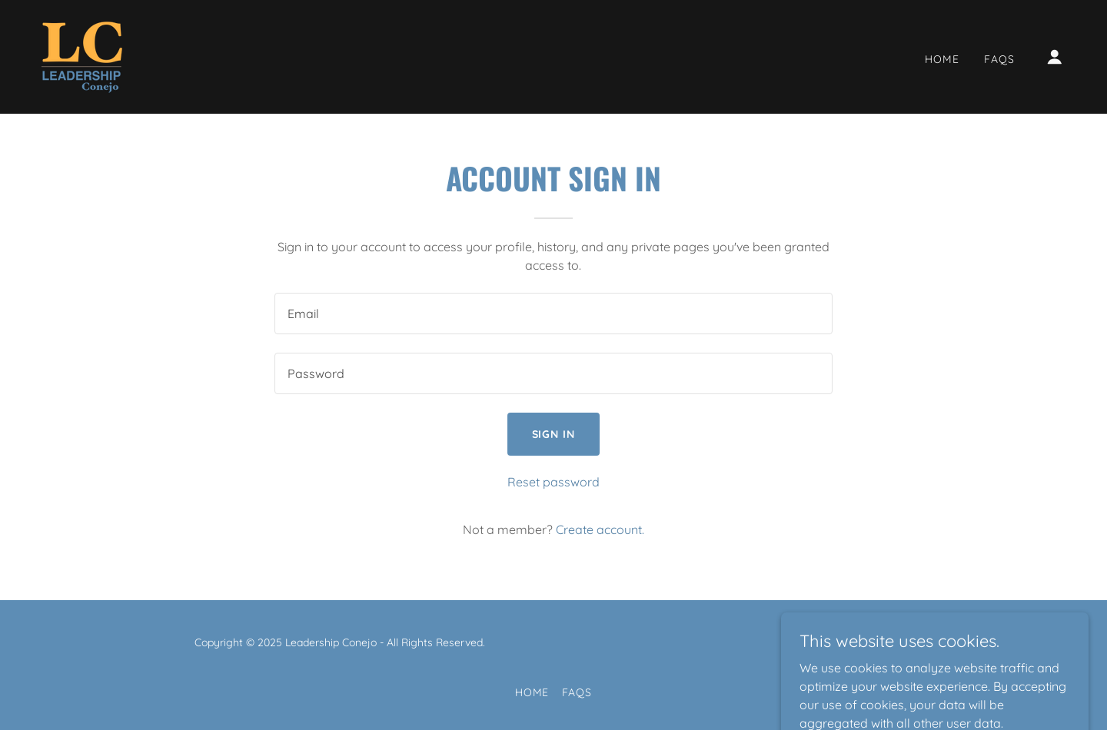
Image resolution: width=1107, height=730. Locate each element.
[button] (1054, 56)
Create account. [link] (600, 529)
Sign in (554, 434)
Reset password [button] (553, 481)
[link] (82, 55)
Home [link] (942, 59)
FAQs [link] (999, 59)
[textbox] (553, 313)
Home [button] (532, 692)
